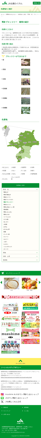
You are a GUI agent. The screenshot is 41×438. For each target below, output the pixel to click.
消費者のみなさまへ (11, 14)
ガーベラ (6, 249)
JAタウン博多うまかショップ (16, 398)
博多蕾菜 (6, 209)
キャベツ (6, 236)
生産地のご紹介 (22, 14)
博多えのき (7, 214)
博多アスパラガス (8, 199)
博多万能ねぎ (7, 194)
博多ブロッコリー (8, 202)
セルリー (6, 239)
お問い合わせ (6, 414)
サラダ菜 (6, 219)
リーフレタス (7, 217)
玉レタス (6, 222)
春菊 (5, 232)
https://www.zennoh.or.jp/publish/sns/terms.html (14, 389)
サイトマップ (6, 411)
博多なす (6, 192)
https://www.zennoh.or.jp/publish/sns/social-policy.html (16, 377)
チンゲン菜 (7, 234)
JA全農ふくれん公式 (13, 402)
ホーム (2, 14)
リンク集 (26, 411)
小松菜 (5, 224)
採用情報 (26, 407)
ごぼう (5, 241)
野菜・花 (30, 14)
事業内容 (5, 407)
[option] (12, 284)
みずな (5, 227)
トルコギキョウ (8, 246)
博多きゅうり (7, 204)
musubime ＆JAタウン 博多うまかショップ (22, 394)
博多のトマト (7, 197)
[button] (37, 3)
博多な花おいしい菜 (9, 207)
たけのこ (6, 244)
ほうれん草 (7, 229)
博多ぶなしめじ (8, 212)
